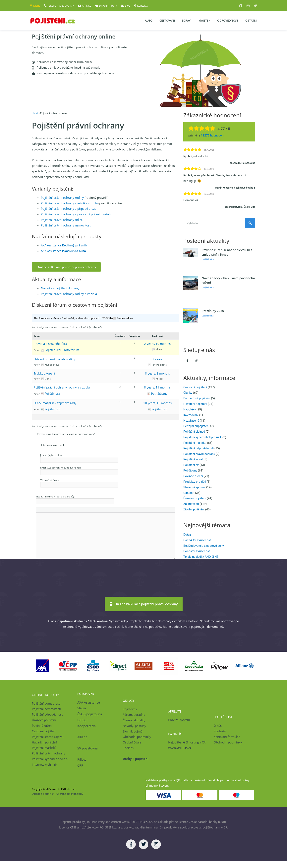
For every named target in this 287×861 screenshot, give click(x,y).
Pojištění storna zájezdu (48, 737)
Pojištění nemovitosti (46, 709)
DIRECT (82, 720)
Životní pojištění (193, 509)
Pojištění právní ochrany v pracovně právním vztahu (76, 214)
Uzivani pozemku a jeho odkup (55, 359)
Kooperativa (86, 726)
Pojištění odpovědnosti (198, 448)
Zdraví (187, 20)
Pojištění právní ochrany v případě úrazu (68, 209)
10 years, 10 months (157, 403)
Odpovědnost (227, 20)
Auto (148, 20)
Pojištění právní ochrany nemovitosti (66, 225)
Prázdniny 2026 (213, 311)
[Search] (250, 223)
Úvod (35, 113)
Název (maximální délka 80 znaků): (55, 496)
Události (188, 493)
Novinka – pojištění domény (60, 288)
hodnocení (212, 135)
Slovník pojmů (133, 731)
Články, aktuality (134, 720)
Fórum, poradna (134, 715)
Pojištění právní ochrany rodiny (62, 198)
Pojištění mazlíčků (44, 748)
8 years (105, 318)
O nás (218, 726)
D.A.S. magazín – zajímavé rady (55, 403)
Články (187, 392)
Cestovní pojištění (195, 387)
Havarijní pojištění (195, 404)
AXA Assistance (64, 245)
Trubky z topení (44, 373)
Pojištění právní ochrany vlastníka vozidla (69, 203)
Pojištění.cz (191, 465)
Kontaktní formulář (227, 737)
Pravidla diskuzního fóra (50, 344)
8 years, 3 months (157, 373)
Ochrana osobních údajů (69, 793)
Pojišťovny (190, 470)
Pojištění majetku (194, 443)
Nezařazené (191, 420)
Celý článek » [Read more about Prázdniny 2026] (208, 315)
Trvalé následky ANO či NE (200, 557)
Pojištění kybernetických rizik (202, 437)
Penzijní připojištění (196, 426)
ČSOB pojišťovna (89, 714)
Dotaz (187, 534)
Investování (191, 415)
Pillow (81, 759)
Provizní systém (179, 720)
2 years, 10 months (157, 344)
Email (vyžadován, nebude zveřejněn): (61, 467)
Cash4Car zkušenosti (197, 540)
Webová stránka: (49, 480)
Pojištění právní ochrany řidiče (62, 220)
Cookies (128, 748)
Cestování (167, 20)
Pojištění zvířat (193, 459)
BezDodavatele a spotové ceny (203, 546)
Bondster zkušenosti (196, 551)
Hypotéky (189, 409)
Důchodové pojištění (196, 398)
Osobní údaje (132, 742)
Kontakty (220, 731)
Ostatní (251, 20)
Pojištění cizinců (194, 431)
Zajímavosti (191, 504)
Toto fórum (71, 350)
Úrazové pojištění (194, 498)
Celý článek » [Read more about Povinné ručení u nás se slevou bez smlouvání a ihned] (208, 259)
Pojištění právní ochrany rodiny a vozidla (69, 294)
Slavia (81, 708)
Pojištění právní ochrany (199, 454)
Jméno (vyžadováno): (51, 455)
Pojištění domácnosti (46, 703)
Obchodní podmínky (137, 737)
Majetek (204, 20)
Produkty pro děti (194, 481)
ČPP (80, 765)
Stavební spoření (194, 487)
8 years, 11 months (157, 387)
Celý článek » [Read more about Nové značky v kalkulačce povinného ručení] (208, 287)
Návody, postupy (134, 726)
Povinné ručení (193, 476)
